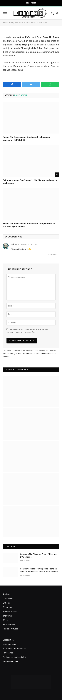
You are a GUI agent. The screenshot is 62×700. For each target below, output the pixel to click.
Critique (6, 603)
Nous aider (31, 3)
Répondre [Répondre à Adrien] (53, 255)
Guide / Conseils (10, 611)
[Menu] (5, 13)
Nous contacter (9, 644)
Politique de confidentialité (14, 657)
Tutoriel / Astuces (10, 629)
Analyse (6, 594)
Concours (10, 546)
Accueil (5, 23)
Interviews (7, 616)
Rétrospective (9, 624)
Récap (5, 620)
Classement (8, 599)
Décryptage (8, 607)
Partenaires (8, 653)
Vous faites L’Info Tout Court (15, 648)
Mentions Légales (10, 661)
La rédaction (8, 640)
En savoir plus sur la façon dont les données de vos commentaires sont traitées (29, 353)
